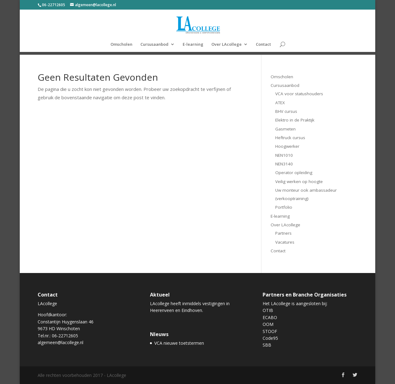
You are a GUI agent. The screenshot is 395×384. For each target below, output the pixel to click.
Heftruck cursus (290, 137)
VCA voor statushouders (299, 93)
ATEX (280, 102)
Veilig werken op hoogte (299, 181)
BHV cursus (286, 111)
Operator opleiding (293, 172)
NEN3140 (284, 164)
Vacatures (284, 242)
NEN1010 (284, 155)
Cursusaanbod (154, 44)
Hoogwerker (287, 146)
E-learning (193, 44)
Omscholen (121, 44)
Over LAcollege (226, 44)
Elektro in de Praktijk (294, 120)
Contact (263, 44)
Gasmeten (285, 129)
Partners (283, 233)
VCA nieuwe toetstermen (179, 343)
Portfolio (283, 207)
